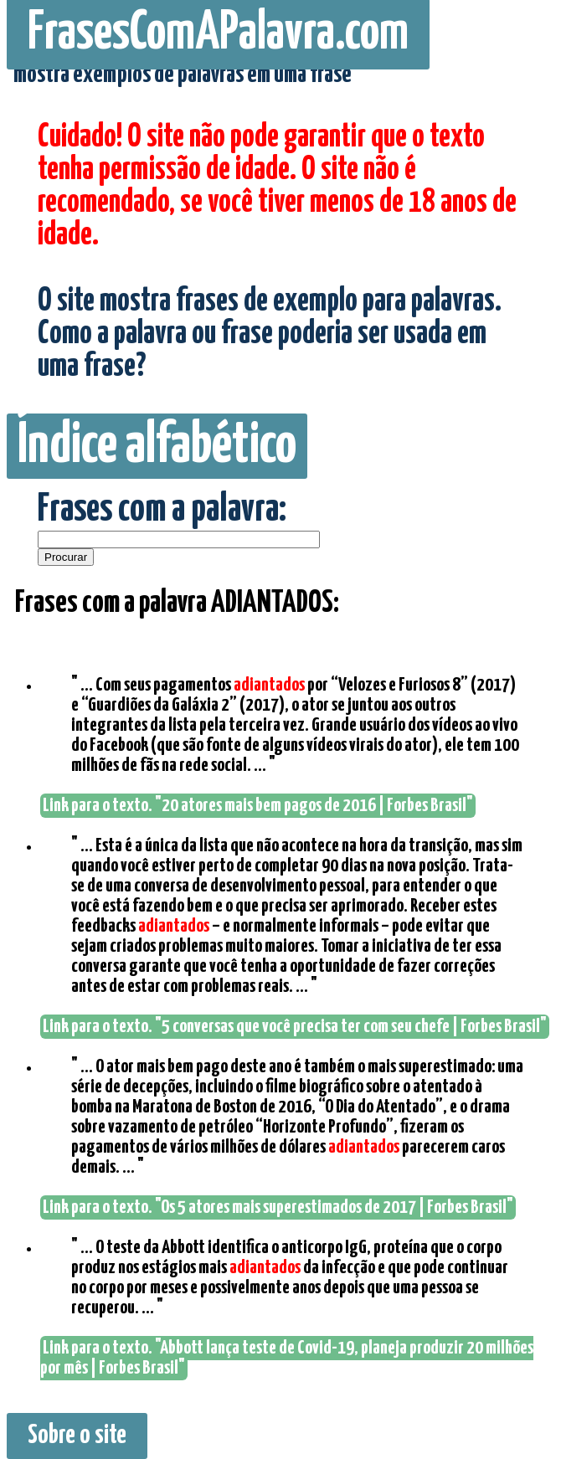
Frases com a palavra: (162, 510)
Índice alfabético (157, 446)
